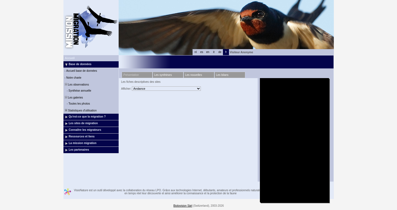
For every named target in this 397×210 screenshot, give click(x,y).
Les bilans (222, 74)
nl (195, 52)
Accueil (70, 58)
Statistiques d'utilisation (80, 110)
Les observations (76, 84)
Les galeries (73, 97)
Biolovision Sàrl (183, 205)
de (219, 52)
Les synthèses (163, 74)
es (201, 52)
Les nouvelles (193, 74)
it (214, 52)
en (207, 52)
